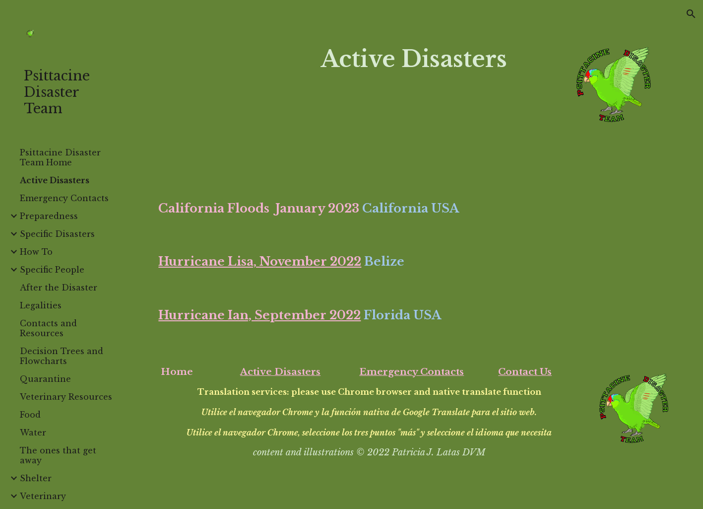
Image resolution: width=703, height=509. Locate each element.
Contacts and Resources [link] (48, 328)
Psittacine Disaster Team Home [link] (60, 157)
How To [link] (36, 252)
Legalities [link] (41, 305)
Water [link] (33, 432)
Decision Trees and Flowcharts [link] (61, 356)
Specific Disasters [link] (57, 234)
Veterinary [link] (43, 496)
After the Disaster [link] (58, 287)
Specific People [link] (52, 270)
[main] (413, 59)
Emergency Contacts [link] (64, 198)
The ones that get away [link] (58, 455)
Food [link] (30, 415)
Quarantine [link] (45, 379)
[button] (691, 14)
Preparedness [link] (49, 216)
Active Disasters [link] (54, 180)
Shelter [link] (36, 478)
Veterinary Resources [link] (66, 397)
